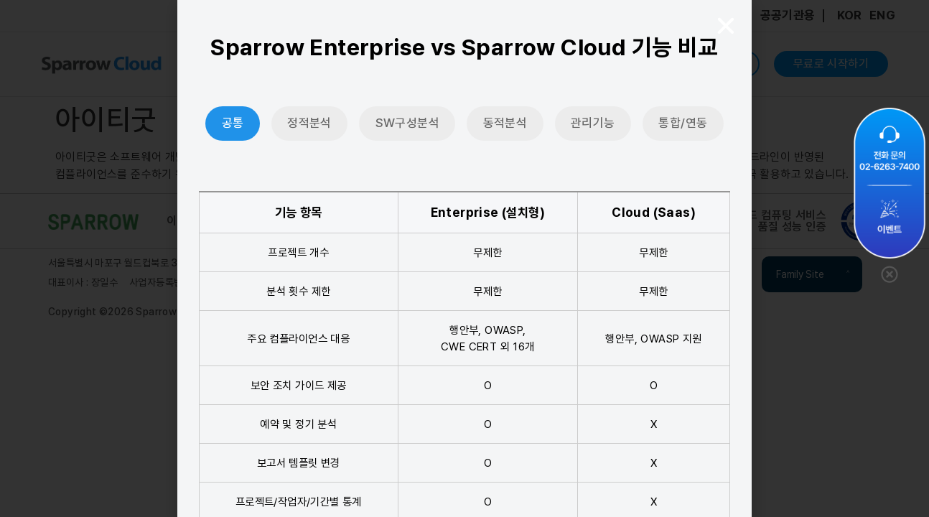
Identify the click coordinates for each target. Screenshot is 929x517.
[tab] (232, 123)
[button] (725, 25)
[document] (464, 258)
